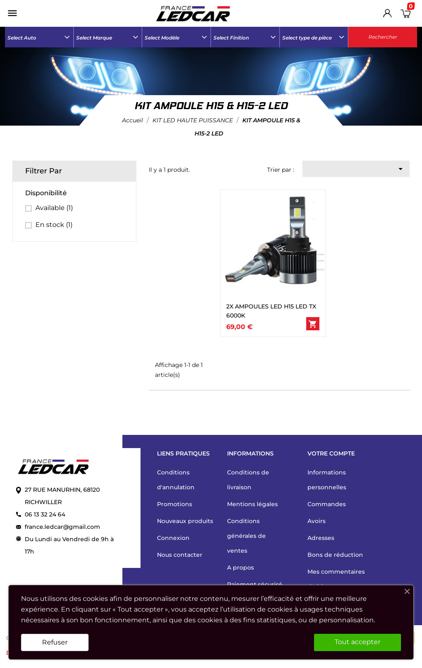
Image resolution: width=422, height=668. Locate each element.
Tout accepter (357, 642)
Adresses (320, 538)
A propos (240, 567)
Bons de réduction (335, 554)
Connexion (173, 538)
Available (54, 208)
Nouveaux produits (185, 521)
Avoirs (316, 521)
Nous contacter (179, 554)
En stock (54, 225)
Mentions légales (252, 504)
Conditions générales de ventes (246, 535)
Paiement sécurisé (254, 584)
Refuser (55, 642)
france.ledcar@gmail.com (62, 526)
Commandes (326, 504)
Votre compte (331, 453)
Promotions (174, 504)
